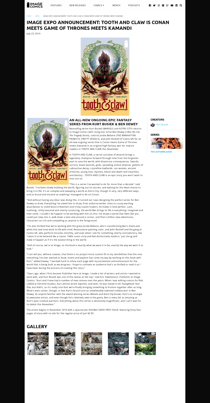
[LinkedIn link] (176, 5)
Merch (116, 5)
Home (29, 16)
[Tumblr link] (163, 5)
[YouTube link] (172, 5)
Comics (98, 5)
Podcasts (134, 5)
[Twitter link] (154, 5)
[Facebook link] (150, 5)
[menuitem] (56, 5)
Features (56, 5)
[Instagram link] (159, 5)
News (37, 16)
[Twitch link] (167, 5)
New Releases (77, 5)
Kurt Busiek (162, 124)
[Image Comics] (35, 5)
